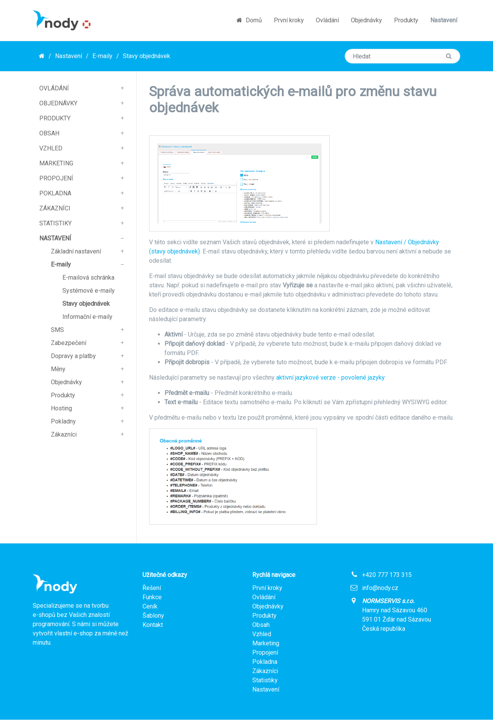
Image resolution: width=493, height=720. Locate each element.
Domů (249, 20)
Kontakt (153, 624)
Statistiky (55, 223)
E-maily (102, 56)
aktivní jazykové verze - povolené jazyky (330, 377)
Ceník (150, 606)
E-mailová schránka (88, 277)
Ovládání (327, 20)
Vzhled (50, 148)
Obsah (49, 133)
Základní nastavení (76, 251)
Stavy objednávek (146, 56)
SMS (57, 329)
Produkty (406, 20)
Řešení (152, 588)
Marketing (56, 163)
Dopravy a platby (73, 356)
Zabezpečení (68, 343)
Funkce (152, 597)
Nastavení (443, 20)
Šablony (153, 615)
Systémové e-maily (88, 290)
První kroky (289, 20)
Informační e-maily (87, 316)
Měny (58, 369)
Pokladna (55, 193)
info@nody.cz (380, 588)
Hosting (61, 408)
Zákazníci (54, 208)
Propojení (56, 178)
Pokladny (63, 421)
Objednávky (366, 20)
